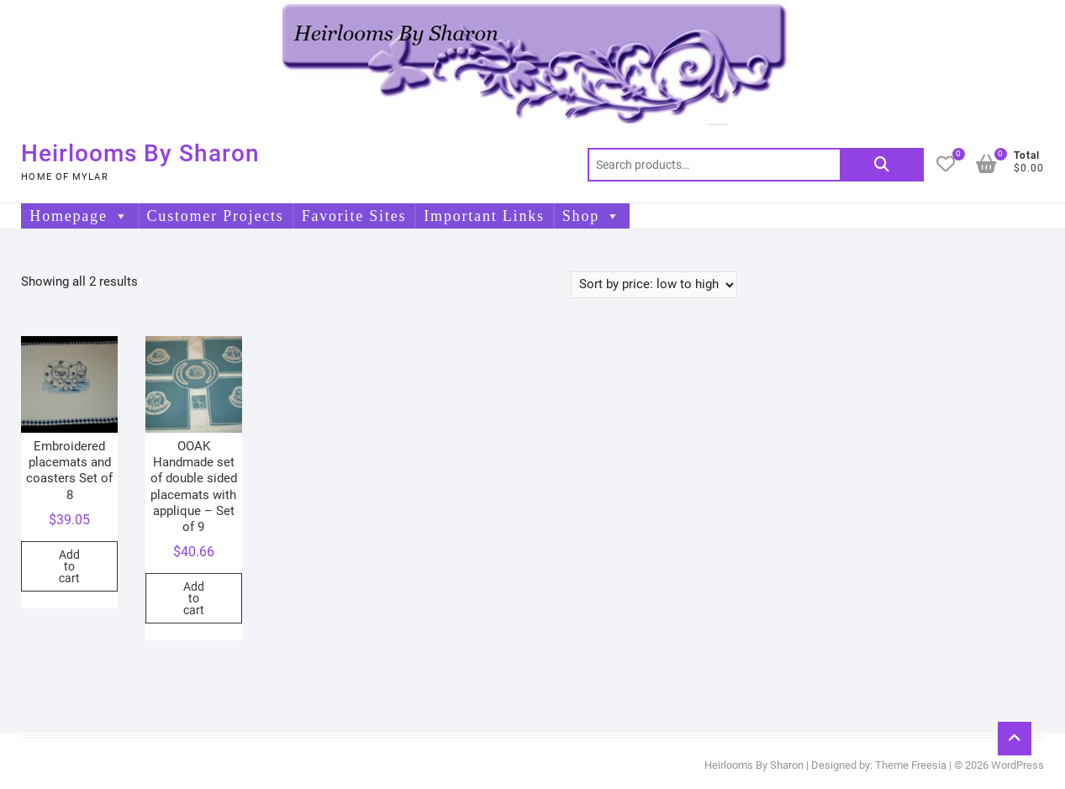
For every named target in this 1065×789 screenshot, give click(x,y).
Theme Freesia (910, 765)
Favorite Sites (354, 216)
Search (882, 164)
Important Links (484, 216)
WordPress (1017, 765)
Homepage (79, 216)
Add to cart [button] (69, 566)
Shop (591, 216)
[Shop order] (654, 284)
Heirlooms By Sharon (140, 153)
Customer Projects (215, 216)
